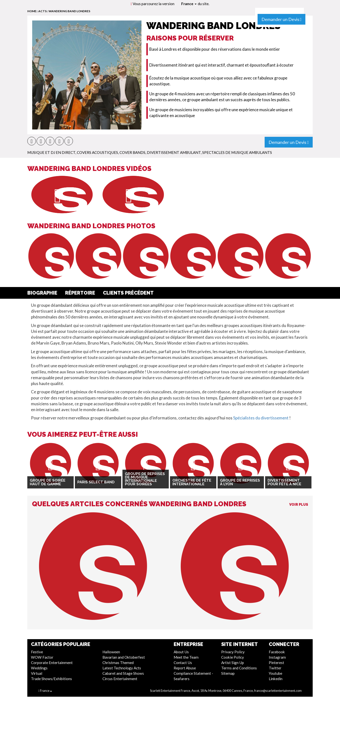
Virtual (36, 673)
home (31, 11)
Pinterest (276, 662)
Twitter (275, 668)
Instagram (277, 657)
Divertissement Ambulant (174, 152)
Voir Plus (298, 504)
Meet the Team (186, 657)
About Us (181, 652)
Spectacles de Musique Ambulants (237, 152)
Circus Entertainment (119, 678)
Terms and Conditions (239, 668)
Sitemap (228, 673)
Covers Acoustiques (97, 152)
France (189, 3)
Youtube (275, 673)
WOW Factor (42, 657)
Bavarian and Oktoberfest (123, 657)
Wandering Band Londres (69, 11)
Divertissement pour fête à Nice (284, 482)
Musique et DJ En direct (51, 152)
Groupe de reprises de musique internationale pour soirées (145, 479)
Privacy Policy (233, 652)
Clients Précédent (128, 293)
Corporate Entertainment (52, 662)
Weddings (39, 668)
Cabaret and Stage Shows (123, 673)
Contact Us (183, 662)
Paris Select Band (96, 482)
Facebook (277, 652)
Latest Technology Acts (121, 668)
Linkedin (275, 678)
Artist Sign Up (232, 662)
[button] (31, 141)
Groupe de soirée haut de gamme (47, 482)
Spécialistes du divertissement (261, 417)
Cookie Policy (232, 657)
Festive (37, 652)
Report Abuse (185, 668)
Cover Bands (132, 152)
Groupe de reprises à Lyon (240, 482)
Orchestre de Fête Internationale (191, 482)
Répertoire (80, 293)
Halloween (111, 652)
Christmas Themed (118, 662)
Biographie (42, 293)
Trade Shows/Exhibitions (51, 678)
